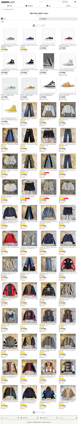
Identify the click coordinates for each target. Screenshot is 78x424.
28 (41, 25)
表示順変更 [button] (43, 19)
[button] (68, 6)
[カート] (75, 2)
